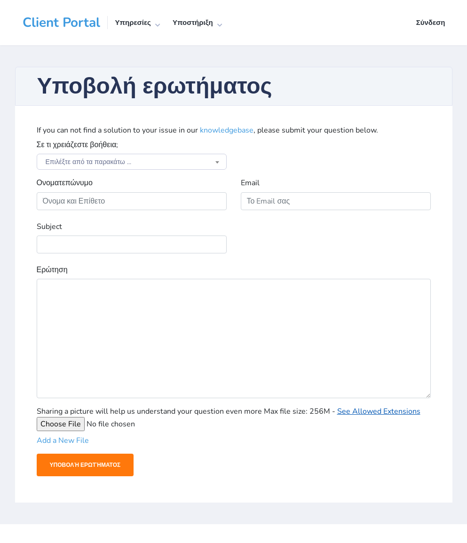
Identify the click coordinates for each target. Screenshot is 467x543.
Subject (49, 226)
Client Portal (61, 22)
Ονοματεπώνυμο (65, 183)
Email (250, 183)
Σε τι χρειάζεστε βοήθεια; (78, 145)
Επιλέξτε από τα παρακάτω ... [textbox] (88, 161)
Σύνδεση (430, 22)
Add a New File (63, 440)
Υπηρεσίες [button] (133, 22)
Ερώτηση (52, 270)
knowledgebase (226, 130)
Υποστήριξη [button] (193, 22)
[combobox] (132, 162)
